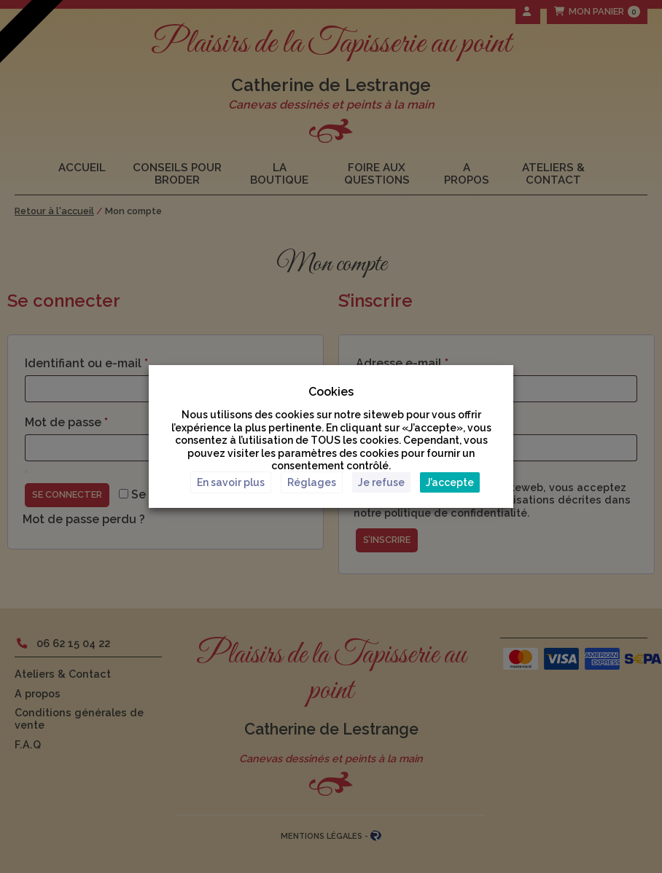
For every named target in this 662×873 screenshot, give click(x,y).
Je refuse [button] (381, 482)
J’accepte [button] (450, 482)
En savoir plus (231, 482)
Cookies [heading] (331, 392)
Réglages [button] (311, 482)
